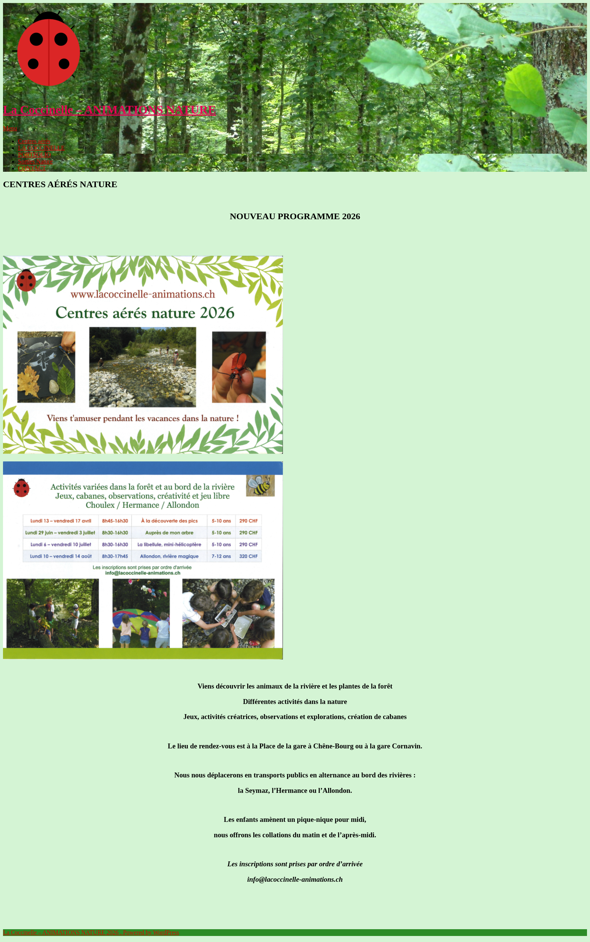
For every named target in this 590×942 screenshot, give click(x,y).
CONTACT (32, 168)
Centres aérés (34, 141)
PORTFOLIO (34, 154)
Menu (10, 128)
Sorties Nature (35, 161)
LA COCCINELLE (41, 148)
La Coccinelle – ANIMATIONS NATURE (109, 109)
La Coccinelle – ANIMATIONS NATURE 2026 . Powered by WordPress (91, 932)
